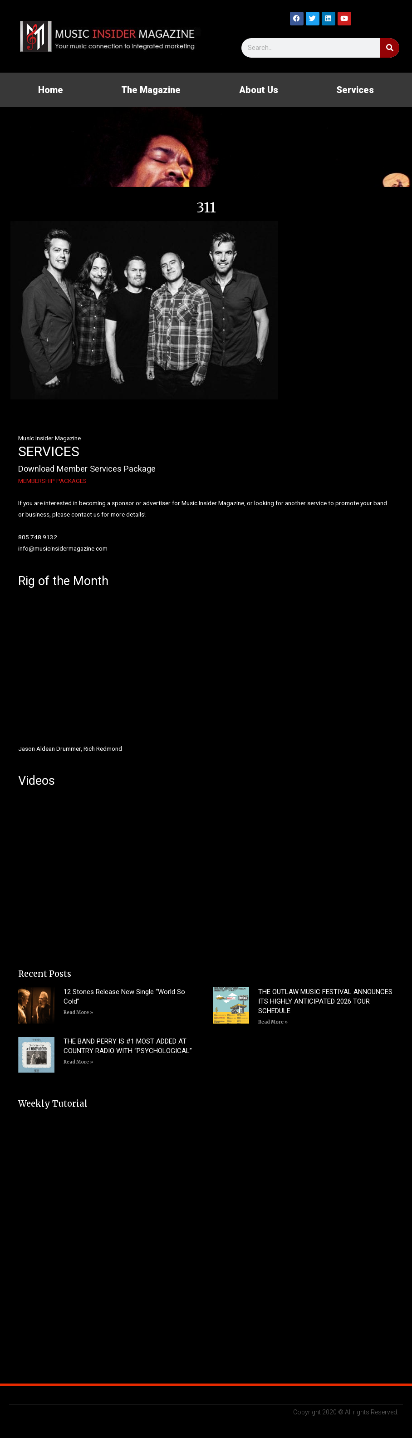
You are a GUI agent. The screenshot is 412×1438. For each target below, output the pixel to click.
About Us (258, 89)
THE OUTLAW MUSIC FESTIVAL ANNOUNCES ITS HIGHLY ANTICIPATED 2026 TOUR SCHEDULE (325, 1001)
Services (355, 89)
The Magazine (151, 89)
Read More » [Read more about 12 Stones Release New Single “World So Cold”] (78, 1012)
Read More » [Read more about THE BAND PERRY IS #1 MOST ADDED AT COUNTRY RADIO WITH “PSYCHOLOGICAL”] (78, 1062)
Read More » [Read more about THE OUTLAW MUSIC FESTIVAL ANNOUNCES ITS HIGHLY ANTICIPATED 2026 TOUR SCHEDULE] (273, 1022)
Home (50, 89)
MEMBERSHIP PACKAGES (52, 480)
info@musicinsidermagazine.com (63, 548)
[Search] (389, 48)
